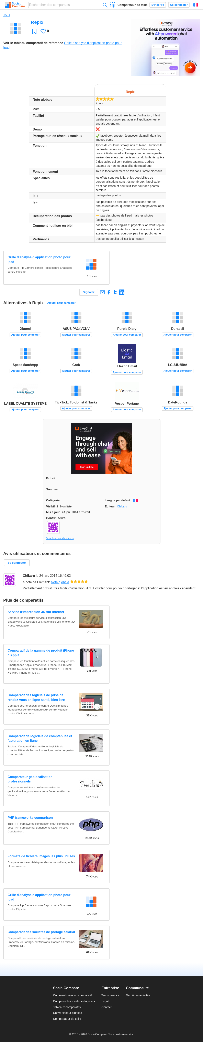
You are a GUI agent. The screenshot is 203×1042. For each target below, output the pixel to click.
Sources (52, 489)
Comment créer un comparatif (72, 995)
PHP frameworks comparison (30, 817)
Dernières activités (138, 995)
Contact (106, 1007)
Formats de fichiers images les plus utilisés (41, 856)
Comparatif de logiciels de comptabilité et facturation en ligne (40, 738)
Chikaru (122, 506)
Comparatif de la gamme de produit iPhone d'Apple (41, 653)
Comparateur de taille (132, 5)
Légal (105, 1001)
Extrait (50, 478)
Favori (34, 31)
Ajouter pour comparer (61, 302)
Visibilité (52, 506)
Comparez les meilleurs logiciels (74, 1001)
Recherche (105, 5)
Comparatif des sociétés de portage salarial (41, 932)
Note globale (60, 582)
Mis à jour (53, 512)
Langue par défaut (117, 500)
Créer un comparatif (112, 5)
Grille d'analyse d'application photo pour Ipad (39, 259)
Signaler (88, 292)
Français (195, 5)
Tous (6, 15)
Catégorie (53, 500)
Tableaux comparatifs (67, 1007)
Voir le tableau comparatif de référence (33, 43)
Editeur (110, 506)
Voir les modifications (60, 538)
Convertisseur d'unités (67, 1012)
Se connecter (179, 4)
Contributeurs (56, 518)
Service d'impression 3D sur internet (36, 612)
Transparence (110, 995)
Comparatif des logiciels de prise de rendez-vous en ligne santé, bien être (36, 697)
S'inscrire (157, 4)
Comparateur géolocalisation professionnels (30, 779)
